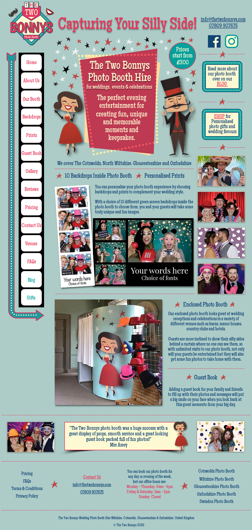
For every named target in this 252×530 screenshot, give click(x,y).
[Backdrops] (31, 117)
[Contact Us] (31, 226)
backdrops (103, 192)
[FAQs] (31, 262)
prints (123, 192)
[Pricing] (31, 207)
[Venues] (31, 244)
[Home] (31, 63)
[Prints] (32, 136)
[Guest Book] (31, 154)
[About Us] (31, 81)
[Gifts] (31, 298)
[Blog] (31, 281)
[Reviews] (31, 189)
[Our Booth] (31, 99)
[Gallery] (32, 172)
